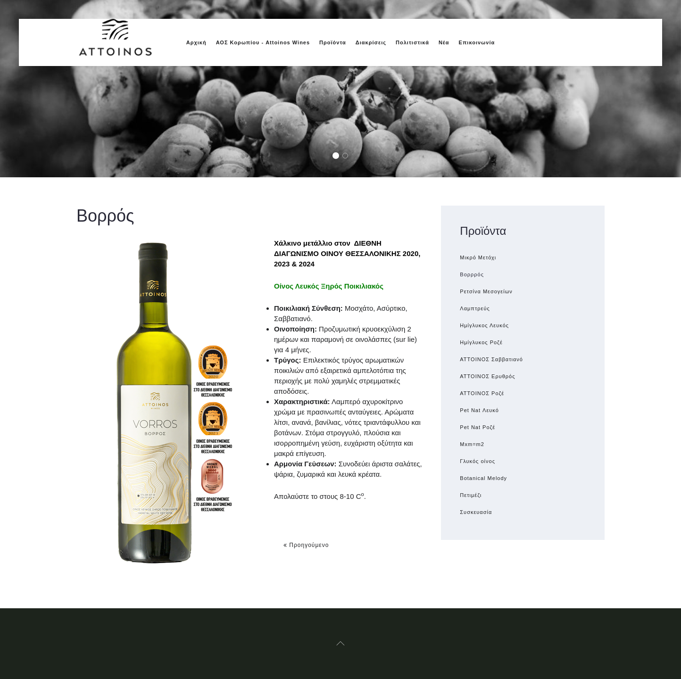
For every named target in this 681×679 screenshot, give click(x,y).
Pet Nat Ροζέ (477, 427)
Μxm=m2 (472, 444)
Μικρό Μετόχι (478, 257)
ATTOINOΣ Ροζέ (482, 393)
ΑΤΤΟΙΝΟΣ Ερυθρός (487, 376)
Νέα (444, 42)
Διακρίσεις (371, 42)
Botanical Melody (483, 478)
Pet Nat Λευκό (479, 410)
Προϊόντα (332, 42)
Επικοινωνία (477, 42)
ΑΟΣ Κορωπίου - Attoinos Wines (263, 42)
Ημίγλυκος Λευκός (484, 325)
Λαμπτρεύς (475, 308)
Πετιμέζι (471, 495)
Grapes (338, 156)
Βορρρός (472, 274)
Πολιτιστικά (412, 42)
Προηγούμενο (306, 545)
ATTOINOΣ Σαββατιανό (491, 359)
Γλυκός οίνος (477, 461)
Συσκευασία (476, 512)
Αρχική (196, 42)
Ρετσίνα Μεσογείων (486, 291)
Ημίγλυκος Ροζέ (481, 342)
